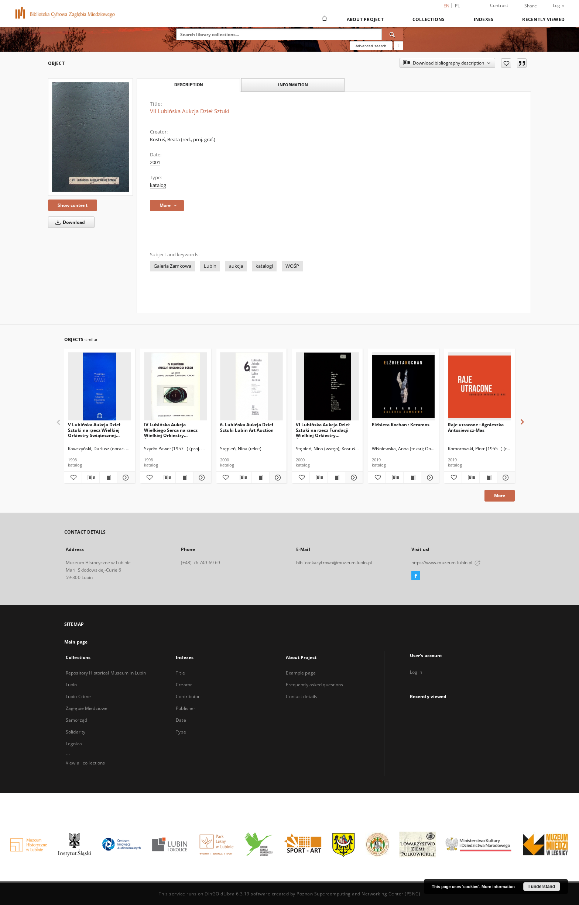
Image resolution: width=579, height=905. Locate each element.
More (499, 495)
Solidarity (75, 732)
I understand (541, 886)
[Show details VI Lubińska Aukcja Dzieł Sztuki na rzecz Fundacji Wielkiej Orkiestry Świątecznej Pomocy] (353, 477)
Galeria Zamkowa (172, 266)
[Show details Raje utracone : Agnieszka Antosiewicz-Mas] (505, 477)
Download (69, 222)
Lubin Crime (78, 696)
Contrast (499, 5)
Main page (76, 642)
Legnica (74, 744)
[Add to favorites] (506, 63)
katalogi (264, 266)
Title (180, 673)
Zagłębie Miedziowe (86, 708)
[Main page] (324, 19)
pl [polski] (457, 5)
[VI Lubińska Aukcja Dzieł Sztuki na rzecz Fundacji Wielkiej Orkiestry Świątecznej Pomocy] (327, 387)
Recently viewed (543, 19)
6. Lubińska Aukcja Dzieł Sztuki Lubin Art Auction (247, 427)
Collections (428, 19)
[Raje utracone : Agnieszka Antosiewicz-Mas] (479, 387)
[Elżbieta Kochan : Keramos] (403, 387)
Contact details (301, 696)
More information (498, 886)
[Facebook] (415, 576)
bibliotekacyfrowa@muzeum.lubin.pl (334, 562)
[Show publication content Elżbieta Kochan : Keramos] (412, 477)
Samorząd (76, 720)
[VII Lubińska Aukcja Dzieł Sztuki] (90, 137)
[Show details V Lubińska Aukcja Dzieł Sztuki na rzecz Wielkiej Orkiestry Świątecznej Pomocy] (125, 477)
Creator (184, 685)
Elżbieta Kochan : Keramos (400, 425)
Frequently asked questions (314, 685)
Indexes (484, 19)
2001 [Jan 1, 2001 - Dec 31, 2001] (155, 162)
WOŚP (292, 266)
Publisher (185, 708)
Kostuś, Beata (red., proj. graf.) (182, 139)
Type (181, 732)
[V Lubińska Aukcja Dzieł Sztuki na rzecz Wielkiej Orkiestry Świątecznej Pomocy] (99, 387)
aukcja (236, 266)
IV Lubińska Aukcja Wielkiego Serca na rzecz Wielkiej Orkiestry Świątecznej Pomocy (171, 430)
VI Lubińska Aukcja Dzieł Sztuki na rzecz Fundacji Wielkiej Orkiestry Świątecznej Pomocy (323, 430)
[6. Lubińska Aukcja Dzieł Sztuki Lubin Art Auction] (251, 387)
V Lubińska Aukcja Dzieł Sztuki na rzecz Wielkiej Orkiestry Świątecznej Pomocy (94, 430)
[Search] (392, 34)
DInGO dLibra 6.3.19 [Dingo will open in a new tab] (227, 894)
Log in (416, 672)
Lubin (210, 266)
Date (181, 720)
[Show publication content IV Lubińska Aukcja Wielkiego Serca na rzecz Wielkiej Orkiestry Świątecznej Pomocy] (184, 477)
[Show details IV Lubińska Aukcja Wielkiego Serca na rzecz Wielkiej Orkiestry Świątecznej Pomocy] (201, 477)
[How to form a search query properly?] (398, 45)
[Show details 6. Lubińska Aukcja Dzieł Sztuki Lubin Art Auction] (277, 477)
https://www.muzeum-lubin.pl (445, 562)
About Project (365, 19)
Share (530, 6)
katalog (158, 185)
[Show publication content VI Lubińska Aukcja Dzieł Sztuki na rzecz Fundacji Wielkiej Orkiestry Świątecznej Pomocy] (336, 477)
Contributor (188, 696)
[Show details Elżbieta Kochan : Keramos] (429, 477)
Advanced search (371, 45)
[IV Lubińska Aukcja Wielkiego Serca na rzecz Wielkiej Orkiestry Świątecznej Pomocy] (175, 387)
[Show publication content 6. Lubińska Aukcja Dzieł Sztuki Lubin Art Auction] (260, 477)
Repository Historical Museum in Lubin (106, 673)
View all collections (85, 763)
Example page (300, 673)
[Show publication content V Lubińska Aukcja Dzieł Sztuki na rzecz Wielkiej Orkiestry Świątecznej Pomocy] (108, 477)
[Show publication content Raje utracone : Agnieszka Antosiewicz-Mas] (488, 477)
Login (558, 5)
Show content (73, 205)
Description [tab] (188, 84)
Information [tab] (293, 84)
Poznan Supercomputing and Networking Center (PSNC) (358, 894)
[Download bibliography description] (90, 477)
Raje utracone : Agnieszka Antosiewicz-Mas (476, 427)
